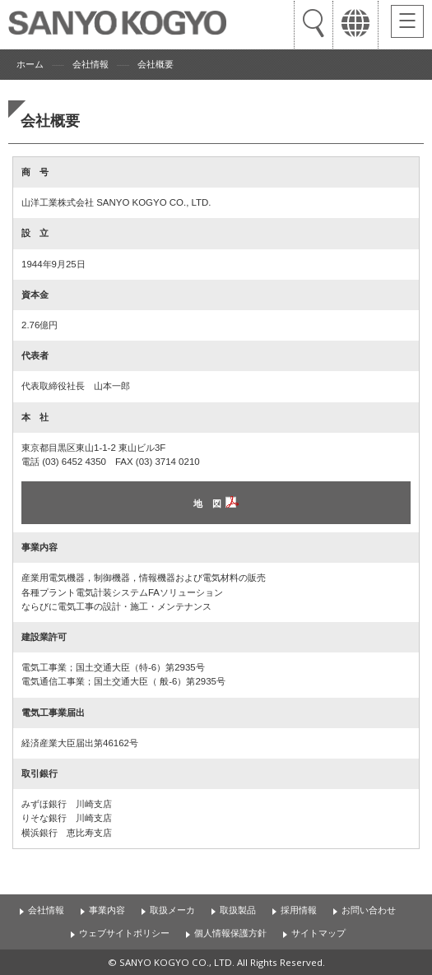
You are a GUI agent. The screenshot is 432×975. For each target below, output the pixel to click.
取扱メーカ (172, 910)
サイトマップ (318, 933)
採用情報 (299, 910)
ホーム (30, 64)
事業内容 (107, 910)
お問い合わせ (368, 910)
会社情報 (90, 64)
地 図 (207, 503)
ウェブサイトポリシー (124, 933)
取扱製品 (238, 910)
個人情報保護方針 (230, 933)
